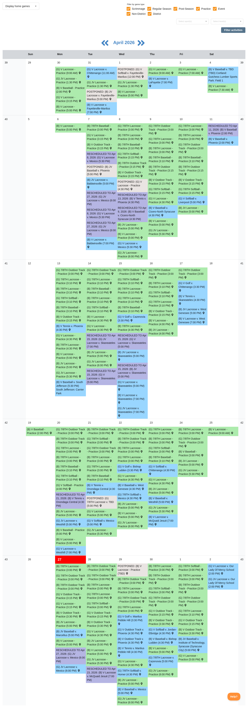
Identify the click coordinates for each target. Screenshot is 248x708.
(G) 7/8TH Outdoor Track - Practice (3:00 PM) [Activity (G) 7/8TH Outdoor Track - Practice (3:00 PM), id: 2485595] (101, 272)
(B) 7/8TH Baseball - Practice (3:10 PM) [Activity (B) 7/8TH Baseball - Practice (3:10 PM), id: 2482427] (68, 309)
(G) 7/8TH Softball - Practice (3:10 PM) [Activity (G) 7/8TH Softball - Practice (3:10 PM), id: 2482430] (68, 300)
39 (6, 62)
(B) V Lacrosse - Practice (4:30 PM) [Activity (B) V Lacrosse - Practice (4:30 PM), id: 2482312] (99, 318)
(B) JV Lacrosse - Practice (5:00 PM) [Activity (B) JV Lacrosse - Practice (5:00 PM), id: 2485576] (130, 681)
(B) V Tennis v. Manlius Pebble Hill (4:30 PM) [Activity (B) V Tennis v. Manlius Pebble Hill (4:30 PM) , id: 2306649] (131, 652)
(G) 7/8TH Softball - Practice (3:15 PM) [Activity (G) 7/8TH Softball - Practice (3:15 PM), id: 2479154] (191, 191)
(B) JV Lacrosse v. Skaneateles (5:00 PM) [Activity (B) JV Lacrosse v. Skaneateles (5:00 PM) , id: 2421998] (131, 356)
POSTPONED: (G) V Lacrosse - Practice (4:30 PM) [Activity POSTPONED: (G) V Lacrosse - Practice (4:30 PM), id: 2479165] (130, 185)
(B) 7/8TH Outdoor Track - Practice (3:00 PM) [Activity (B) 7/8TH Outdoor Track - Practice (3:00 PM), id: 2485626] (132, 581)
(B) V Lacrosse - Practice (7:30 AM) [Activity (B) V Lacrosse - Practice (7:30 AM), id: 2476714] (221, 88)
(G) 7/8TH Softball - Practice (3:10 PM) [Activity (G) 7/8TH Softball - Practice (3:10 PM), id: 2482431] (99, 309)
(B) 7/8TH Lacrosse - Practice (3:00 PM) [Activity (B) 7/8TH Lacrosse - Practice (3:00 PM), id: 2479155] (130, 137)
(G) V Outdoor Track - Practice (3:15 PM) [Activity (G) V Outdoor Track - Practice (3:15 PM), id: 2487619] (191, 622)
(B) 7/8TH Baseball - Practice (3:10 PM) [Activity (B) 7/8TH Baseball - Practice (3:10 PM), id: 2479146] (130, 146)
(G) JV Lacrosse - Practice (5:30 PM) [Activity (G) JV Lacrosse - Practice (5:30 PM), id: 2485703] (161, 509)
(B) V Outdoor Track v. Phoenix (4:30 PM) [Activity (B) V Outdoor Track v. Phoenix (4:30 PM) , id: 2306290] (131, 640)
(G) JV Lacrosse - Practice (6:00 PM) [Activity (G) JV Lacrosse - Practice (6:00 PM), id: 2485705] (130, 524)
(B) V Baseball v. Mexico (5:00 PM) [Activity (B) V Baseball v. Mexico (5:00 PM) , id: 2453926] (132, 691)
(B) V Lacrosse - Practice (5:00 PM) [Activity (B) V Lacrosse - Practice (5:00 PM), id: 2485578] (130, 515)
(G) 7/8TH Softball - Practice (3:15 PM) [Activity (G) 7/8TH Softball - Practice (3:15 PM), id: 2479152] (130, 155)
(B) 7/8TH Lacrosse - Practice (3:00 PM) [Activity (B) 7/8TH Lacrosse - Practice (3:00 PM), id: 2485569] (191, 577)
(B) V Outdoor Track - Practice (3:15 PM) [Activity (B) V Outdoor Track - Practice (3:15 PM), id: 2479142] (161, 313)
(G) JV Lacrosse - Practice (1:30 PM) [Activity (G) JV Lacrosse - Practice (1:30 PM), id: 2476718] (68, 80)
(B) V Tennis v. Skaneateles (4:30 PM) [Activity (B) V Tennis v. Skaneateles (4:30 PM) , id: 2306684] (192, 300)
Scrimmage (138, 8)
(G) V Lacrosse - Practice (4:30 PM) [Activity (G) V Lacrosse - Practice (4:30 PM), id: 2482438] (68, 337)
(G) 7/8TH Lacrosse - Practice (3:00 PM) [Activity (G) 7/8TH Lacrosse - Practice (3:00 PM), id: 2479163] (161, 140)
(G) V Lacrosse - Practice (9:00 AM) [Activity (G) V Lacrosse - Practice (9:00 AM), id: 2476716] (161, 71)
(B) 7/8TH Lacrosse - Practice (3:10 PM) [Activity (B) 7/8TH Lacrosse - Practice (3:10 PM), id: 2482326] (68, 290)
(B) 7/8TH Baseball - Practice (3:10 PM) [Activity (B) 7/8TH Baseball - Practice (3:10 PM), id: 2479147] (161, 159)
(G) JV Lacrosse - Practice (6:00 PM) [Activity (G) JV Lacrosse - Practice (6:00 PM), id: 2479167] (130, 254)
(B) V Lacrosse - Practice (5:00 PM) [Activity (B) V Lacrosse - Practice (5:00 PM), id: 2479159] (161, 222)
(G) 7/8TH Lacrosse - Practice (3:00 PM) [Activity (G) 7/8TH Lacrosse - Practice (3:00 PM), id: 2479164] (191, 127)
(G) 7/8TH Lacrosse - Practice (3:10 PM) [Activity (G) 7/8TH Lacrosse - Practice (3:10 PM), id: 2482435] (99, 281)
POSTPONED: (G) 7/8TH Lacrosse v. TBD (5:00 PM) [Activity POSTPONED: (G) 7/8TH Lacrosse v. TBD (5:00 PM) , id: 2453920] (100, 502)
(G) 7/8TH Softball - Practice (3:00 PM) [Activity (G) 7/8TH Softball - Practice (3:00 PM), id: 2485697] (99, 440)
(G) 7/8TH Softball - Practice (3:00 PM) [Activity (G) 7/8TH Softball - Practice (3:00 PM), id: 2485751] (161, 590)
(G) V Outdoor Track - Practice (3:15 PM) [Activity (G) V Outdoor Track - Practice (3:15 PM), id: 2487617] (99, 614)
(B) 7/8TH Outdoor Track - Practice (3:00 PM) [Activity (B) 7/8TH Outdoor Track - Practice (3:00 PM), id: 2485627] (161, 579)
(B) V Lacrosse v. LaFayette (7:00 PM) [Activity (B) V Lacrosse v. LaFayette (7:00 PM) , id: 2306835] (161, 82)
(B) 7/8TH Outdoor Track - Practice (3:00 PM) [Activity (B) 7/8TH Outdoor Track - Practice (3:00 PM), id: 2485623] (132, 440)
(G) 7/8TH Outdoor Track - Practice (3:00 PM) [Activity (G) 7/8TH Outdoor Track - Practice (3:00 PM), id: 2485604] (161, 601)
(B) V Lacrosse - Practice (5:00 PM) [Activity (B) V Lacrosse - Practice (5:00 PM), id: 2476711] (68, 108)
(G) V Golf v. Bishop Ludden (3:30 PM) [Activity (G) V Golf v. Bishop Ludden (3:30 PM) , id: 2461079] (130, 468)
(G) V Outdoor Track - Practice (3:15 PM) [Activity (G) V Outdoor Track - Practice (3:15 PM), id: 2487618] (161, 612)
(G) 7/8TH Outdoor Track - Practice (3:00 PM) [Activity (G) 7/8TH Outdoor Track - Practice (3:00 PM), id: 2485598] (101, 450)
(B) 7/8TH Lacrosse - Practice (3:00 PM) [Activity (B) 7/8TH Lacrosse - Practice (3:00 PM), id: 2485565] (68, 568)
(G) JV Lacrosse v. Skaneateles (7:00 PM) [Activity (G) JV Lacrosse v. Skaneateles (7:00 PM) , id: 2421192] (131, 412)
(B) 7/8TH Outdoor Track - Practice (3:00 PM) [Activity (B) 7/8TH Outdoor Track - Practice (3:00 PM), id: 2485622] (101, 431)
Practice (206, 8)
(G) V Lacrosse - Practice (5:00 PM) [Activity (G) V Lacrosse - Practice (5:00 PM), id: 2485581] (99, 513)
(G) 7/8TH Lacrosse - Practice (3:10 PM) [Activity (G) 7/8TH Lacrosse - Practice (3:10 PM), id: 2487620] (191, 612)
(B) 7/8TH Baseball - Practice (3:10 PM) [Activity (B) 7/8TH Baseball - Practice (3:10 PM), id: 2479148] (191, 159)
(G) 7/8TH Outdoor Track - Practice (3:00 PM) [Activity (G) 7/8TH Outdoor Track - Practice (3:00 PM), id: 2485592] (191, 274)
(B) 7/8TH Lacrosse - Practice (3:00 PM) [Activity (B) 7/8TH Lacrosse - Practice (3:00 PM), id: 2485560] (68, 459)
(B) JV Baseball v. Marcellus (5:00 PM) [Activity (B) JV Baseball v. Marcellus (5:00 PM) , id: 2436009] (69, 633)
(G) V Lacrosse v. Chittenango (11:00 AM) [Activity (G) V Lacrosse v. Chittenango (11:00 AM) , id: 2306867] (100, 73)
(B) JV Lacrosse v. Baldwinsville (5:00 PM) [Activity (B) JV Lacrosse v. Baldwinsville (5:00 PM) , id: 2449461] (100, 183)
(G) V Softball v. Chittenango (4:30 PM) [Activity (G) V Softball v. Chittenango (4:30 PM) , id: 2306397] (162, 470)
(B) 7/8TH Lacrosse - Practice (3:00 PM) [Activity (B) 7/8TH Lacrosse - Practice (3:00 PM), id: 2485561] (99, 459)
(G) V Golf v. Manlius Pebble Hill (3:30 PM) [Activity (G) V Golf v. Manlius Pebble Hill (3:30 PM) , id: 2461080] (130, 620)
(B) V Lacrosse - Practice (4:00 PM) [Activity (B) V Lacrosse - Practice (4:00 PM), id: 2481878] (161, 322)
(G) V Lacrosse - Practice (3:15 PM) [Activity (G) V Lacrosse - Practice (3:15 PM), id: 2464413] (68, 99)
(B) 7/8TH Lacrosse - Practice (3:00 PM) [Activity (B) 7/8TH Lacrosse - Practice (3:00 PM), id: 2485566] (99, 586)
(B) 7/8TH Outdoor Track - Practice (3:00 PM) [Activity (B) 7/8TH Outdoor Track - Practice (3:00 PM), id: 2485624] (70, 586)
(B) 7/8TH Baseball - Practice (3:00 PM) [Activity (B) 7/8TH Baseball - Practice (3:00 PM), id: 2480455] (99, 127)
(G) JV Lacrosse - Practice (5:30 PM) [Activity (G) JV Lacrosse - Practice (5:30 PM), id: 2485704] (191, 472)
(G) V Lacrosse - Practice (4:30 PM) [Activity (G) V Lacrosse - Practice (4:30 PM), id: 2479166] (161, 200)
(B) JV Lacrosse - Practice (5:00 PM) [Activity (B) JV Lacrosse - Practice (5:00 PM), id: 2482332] (99, 354)
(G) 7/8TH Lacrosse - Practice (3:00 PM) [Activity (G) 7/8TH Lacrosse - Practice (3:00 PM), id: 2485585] (99, 468)
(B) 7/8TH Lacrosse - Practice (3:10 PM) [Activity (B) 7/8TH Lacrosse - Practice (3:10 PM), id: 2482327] (99, 300)
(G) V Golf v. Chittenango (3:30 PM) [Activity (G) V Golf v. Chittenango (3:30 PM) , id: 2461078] (192, 287)
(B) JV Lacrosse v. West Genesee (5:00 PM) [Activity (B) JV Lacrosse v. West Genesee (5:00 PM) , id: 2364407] (192, 311)
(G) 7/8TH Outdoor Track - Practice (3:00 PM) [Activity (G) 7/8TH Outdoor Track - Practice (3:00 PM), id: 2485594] (132, 272)
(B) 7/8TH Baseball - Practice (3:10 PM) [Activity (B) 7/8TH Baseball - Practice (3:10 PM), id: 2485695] (161, 459)
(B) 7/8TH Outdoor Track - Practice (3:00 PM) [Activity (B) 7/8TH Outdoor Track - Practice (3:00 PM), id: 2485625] (101, 568)
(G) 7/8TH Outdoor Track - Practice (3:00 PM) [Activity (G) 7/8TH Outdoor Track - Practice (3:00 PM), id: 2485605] (191, 601)
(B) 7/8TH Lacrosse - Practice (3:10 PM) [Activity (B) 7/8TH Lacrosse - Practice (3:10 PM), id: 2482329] (161, 285)
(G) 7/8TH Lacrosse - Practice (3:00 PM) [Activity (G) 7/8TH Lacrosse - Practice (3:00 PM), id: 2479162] (130, 127)
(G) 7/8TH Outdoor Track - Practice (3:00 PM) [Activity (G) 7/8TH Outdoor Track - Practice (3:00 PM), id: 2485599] (132, 431)
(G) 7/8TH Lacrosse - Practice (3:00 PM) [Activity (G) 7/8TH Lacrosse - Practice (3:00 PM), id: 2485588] (99, 596)
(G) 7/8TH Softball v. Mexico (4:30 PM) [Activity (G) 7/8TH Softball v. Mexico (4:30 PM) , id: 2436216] (130, 496)
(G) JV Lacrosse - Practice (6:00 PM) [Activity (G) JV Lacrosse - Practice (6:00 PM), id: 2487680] (130, 700)
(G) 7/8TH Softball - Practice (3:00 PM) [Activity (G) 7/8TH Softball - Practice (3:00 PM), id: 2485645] (161, 450)
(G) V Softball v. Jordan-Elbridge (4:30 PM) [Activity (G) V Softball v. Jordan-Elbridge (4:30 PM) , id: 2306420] (162, 631)
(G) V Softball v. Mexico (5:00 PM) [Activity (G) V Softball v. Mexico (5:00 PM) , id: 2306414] (100, 522)
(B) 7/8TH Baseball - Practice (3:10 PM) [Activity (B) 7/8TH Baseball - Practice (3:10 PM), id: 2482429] (130, 309)
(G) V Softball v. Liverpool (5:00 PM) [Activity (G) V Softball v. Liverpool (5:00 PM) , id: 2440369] (192, 200)
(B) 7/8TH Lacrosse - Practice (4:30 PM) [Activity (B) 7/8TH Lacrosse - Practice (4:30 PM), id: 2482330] (68, 346)
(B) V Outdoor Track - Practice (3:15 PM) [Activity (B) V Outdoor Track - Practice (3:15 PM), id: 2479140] (191, 181)
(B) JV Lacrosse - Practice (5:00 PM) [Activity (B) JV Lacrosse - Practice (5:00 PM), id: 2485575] (99, 642)
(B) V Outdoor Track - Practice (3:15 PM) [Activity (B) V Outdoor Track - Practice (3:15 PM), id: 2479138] (130, 174)
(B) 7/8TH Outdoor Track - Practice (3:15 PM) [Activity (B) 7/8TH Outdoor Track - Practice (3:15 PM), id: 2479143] (132, 165)
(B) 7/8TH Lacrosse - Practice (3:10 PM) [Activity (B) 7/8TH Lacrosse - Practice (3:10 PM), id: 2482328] (130, 290)
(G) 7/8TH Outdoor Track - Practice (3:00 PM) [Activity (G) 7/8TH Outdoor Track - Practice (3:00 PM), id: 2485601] (70, 577)
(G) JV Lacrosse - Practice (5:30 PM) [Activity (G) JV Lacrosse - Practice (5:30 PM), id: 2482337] (68, 374)
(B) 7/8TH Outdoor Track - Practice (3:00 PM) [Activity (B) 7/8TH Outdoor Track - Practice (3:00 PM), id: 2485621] (70, 440)
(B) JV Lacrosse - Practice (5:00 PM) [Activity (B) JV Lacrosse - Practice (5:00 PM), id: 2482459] (68, 365)
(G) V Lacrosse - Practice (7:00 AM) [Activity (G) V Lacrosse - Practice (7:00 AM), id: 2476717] (191, 71)
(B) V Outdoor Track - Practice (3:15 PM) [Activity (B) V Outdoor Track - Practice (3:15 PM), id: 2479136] (99, 146)
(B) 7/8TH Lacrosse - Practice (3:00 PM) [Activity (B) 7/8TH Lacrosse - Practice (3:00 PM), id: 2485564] (191, 431)
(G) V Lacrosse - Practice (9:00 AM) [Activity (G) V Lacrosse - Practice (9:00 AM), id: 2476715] (68, 71)
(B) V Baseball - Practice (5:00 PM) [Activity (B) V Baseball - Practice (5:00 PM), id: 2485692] (70, 532)
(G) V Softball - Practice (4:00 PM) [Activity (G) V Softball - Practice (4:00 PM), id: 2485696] (69, 487)
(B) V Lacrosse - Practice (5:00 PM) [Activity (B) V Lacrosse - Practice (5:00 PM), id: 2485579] (68, 642)
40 (6, 119)
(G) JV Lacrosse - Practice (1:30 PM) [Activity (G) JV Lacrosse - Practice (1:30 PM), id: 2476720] (130, 84)
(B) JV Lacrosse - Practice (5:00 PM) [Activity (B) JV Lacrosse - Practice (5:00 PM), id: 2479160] (130, 226)
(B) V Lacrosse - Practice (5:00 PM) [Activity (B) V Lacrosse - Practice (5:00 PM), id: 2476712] (130, 93)
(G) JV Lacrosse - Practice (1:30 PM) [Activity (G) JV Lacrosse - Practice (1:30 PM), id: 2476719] (99, 84)
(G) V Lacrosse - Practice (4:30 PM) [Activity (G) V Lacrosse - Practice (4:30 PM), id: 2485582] (130, 477)
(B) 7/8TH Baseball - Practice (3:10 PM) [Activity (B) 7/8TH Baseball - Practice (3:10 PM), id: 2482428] (99, 290)
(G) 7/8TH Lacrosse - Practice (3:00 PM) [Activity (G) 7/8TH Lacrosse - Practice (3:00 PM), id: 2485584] (68, 450)
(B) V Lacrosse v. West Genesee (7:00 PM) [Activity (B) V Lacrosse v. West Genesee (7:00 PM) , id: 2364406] (192, 320)
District (157, 13)
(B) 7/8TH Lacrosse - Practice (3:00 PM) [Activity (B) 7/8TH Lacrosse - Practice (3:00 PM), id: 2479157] (191, 137)
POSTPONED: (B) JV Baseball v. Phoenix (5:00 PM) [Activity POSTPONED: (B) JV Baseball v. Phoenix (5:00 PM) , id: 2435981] (99, 170)
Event (221, 8)
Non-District (138, 13)
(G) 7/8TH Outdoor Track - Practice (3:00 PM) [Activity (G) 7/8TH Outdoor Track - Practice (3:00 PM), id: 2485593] (161, 274)
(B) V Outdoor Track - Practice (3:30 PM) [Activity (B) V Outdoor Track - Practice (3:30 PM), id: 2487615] (191, 631)
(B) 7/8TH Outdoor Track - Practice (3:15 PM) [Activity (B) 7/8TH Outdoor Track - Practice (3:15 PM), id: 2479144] (161, 170)
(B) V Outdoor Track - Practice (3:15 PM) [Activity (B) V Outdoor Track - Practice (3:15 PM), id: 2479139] (161, 181)
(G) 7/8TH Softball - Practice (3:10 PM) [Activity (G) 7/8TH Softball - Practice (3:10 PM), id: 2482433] (161, 294)
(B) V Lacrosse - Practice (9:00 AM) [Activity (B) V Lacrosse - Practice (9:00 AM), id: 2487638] (221, 431)
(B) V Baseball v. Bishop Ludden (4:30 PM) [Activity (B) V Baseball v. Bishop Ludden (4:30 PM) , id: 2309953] (163, 640)
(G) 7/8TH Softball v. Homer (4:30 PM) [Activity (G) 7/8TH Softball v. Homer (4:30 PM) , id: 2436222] (130, 672)
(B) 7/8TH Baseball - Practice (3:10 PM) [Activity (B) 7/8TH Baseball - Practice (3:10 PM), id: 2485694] (99, 477)
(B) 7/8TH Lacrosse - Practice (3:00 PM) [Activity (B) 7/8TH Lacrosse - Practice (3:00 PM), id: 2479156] (161, 150)
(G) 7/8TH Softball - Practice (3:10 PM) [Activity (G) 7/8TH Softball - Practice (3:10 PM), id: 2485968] (68, 477)
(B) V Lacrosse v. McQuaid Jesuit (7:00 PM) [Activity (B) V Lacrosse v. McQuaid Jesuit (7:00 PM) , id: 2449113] (161, 520)
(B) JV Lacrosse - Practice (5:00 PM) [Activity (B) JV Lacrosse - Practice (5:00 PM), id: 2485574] (68, 624)
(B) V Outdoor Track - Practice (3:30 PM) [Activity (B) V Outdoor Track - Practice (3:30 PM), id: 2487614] (161, 622)
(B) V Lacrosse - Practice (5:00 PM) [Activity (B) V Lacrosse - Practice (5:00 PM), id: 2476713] (68, 127)
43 (6, 559)
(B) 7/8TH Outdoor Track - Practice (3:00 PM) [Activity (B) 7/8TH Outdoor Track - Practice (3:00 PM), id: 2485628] (191, 588)
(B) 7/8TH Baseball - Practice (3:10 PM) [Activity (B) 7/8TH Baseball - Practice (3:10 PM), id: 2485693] (68, 468)
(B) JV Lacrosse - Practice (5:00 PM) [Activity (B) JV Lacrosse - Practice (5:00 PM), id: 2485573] (161, 490)
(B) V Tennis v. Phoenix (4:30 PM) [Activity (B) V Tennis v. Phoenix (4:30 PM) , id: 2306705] (69, 328)
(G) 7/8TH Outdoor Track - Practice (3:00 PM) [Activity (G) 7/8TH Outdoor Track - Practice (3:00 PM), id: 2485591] (191, 148)
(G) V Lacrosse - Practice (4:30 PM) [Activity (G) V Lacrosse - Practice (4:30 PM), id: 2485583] (161, 481)
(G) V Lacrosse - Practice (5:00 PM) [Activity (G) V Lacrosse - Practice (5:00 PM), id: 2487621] (191, 657)
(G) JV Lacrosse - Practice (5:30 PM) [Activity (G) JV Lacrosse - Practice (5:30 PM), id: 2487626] (99, 661)
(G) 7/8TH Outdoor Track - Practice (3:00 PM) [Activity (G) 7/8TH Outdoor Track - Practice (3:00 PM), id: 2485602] (101, 577)
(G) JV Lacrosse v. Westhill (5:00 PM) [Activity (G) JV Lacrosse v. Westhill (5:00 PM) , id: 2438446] (68, 522)
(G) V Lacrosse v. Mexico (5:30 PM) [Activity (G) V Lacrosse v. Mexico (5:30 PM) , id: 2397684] (130, 245)
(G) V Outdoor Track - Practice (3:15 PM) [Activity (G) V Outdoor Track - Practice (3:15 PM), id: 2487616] (68, 596)
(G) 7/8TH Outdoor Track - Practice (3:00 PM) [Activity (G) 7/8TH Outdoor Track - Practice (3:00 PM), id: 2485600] (191, 442)
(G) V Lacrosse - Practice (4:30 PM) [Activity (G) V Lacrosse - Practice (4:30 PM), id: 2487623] (130, 663)
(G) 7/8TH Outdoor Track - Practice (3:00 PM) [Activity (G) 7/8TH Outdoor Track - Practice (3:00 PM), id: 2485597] (70, 431)
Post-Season (186, 8)
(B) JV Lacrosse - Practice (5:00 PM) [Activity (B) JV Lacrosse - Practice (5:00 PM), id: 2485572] (191, 462)
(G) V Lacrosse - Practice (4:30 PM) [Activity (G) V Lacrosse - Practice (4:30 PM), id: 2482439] (99, 328)
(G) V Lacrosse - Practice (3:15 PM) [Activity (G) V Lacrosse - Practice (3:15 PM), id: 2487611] (68, 605)
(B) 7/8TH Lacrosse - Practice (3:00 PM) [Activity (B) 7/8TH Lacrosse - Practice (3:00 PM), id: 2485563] (161, 440)
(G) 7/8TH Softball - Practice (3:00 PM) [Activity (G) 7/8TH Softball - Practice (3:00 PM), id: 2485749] (99, 605)
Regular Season (162, 8)
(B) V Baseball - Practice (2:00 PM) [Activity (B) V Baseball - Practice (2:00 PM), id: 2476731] (70, 89)
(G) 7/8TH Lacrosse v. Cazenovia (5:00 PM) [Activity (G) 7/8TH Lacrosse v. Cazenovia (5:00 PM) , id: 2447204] (161, 661)
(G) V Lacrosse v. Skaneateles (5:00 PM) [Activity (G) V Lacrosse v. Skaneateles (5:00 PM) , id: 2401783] (131, 386)
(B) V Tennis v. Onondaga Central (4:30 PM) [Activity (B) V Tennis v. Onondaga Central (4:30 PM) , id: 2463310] (101, 489)
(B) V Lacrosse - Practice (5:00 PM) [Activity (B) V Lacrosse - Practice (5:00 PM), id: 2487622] (161, 650)
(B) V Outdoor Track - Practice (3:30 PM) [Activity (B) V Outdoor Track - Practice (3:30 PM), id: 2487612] (68, 614)
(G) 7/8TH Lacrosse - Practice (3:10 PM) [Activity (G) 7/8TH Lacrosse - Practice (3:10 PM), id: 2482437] (161, 303)
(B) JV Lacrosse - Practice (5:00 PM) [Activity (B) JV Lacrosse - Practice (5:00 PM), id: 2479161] (191, 209)
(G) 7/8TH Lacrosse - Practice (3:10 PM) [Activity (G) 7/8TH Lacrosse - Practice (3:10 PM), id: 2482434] (68, 281)
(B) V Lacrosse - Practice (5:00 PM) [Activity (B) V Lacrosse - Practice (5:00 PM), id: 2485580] (99, 652)
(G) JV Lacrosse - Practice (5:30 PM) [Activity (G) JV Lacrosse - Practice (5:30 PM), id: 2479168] (161, 232)
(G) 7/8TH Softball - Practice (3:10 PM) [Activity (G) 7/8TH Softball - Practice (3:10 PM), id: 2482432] (130, 281)
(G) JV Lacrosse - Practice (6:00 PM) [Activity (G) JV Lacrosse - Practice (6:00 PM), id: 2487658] (161, 672)
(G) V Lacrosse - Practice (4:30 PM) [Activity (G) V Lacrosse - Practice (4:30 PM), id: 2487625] (99, 633)
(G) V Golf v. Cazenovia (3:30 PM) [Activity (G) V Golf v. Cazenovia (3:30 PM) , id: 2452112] (131, 318)
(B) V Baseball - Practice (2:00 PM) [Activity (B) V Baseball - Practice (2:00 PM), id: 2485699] (39, 431)
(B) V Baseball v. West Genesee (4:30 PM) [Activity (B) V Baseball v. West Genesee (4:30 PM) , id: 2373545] (131, 487)
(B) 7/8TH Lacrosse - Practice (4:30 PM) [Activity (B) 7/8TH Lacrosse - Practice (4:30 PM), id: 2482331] (130, 328)
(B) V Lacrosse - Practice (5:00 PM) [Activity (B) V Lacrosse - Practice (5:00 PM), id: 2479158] (130, 236)
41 (6, 263)
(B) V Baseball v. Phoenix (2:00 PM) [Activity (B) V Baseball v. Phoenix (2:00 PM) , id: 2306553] (221, 140)
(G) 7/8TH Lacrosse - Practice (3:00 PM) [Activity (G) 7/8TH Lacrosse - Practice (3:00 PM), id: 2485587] (161, 431)
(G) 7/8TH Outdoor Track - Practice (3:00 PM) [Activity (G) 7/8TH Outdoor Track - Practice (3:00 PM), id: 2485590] (161, 129)
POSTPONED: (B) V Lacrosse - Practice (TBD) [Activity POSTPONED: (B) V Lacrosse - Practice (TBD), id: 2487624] (130, 570)
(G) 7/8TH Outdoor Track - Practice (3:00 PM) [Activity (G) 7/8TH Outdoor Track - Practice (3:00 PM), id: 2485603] (132, 599)
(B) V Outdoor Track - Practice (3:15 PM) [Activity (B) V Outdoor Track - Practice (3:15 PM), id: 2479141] (68, 318)
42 (6, 422)
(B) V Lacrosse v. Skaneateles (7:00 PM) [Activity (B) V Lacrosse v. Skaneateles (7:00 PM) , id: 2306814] (131, 399)
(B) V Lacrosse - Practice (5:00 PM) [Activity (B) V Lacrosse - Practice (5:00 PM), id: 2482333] (68, 356)
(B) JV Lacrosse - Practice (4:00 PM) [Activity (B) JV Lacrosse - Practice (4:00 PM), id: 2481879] (161, 331)
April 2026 (124, 42)
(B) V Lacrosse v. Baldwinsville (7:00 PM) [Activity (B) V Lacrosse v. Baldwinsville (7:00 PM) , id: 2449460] (100, 243)
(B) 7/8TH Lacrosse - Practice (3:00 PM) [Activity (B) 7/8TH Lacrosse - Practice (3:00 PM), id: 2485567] (130, 590)
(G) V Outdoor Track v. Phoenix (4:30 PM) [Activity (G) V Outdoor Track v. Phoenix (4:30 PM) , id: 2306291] (131, 631)
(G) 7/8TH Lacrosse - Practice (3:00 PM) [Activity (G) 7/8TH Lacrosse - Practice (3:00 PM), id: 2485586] (130, 459)
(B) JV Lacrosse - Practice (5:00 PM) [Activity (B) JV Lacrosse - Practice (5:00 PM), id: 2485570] (68, 513)
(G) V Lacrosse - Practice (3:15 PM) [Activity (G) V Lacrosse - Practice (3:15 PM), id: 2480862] (99, 137)
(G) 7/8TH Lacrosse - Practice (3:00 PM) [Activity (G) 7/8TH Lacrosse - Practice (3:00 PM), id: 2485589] (130, 609)
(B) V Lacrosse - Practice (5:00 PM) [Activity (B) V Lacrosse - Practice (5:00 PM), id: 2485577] (68, 541)
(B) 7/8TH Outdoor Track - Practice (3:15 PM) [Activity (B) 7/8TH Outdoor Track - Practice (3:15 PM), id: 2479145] (191, 170)
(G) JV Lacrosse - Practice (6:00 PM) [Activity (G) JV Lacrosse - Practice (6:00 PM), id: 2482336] (99, 363)
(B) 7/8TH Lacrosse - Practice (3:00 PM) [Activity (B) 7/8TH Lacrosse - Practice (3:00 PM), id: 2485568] (161, 568)
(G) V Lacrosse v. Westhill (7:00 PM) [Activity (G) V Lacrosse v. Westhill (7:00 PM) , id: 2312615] (68, 550)
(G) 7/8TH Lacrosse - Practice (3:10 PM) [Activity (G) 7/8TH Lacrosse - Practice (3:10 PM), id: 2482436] (130, 300)
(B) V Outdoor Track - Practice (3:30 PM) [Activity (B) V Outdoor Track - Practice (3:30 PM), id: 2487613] (99, 624)
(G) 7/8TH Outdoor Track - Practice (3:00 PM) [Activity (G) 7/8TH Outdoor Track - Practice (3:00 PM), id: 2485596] (70, 272)
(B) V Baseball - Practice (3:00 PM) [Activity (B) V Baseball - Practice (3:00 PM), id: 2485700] (191, 453)
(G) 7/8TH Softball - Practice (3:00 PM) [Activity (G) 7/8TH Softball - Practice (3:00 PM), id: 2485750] (191, 568)
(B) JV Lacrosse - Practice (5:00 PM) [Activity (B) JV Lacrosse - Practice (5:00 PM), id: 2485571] (130, 505)
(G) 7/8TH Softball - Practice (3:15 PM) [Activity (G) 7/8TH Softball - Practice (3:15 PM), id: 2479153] (161, 191)
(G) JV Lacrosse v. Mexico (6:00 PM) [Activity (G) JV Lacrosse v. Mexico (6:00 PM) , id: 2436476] (68, 668)
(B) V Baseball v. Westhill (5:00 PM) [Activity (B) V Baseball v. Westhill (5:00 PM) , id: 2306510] (161, 500)
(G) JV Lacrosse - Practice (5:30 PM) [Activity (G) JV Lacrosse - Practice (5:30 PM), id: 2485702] (99, 532)
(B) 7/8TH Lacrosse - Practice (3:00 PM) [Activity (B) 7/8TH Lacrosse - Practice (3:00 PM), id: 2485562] (130, 450)
